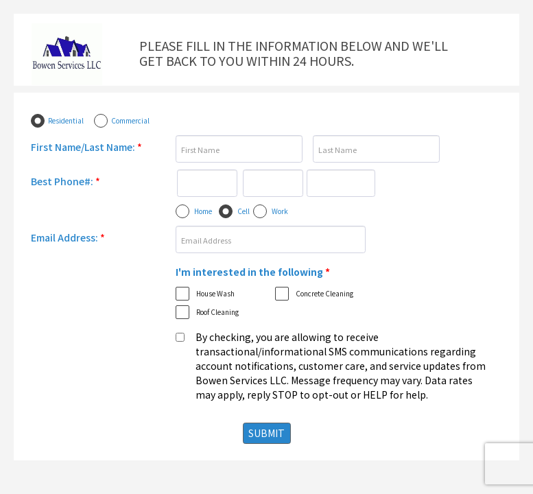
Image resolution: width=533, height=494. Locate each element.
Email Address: (68, 237)
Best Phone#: (65, 181)
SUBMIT (266, 433)
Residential (66, 120)
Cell (243, 211)
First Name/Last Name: (86, 147)
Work (280, 211)
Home (203, 211)
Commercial (130, 120)
